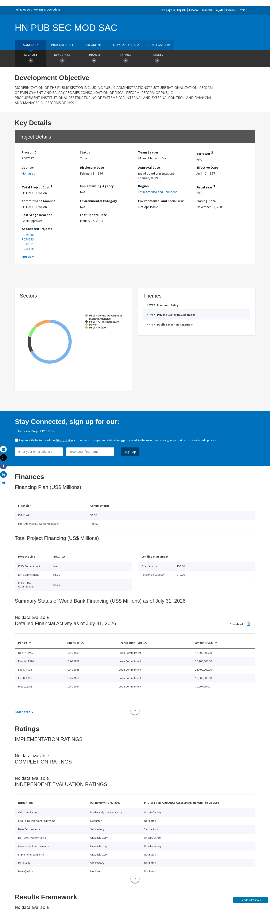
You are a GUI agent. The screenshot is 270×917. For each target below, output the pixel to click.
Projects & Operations (47, 9)
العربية (219, 10)
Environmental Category (98, 201)
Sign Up (130, 452)
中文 (242, 10)
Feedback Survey (251, 900)
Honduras (28, 173)
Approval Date (149, 168)
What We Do (23, 9)
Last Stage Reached (37, 215)
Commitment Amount (38, 201)
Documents (93, 45)
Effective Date (207, 168)
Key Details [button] (62, 58)
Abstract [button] (30, 58)
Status (85, 152)
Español (193, 10)
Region (143, 186)
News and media (126, 45)
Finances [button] (93, 58)
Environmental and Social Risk (161, 201)
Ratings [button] (125, 58)
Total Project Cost (37, 186)
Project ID (29, 152)
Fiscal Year (205, 186)
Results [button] (157, 58)
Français (207, 10)
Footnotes (22, 712)
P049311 (28, 244)
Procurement (62, 45)
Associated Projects (37, 229)
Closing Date (206, 201)
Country (28, 168)
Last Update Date (93, 215)
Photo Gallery (158, 45)
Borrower (204, 153)
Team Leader (148, 152)
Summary (30, 45)
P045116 (28, 249)
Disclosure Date (92, 168)
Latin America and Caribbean (157, 192)
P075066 (28, 235)
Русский (231, 10)
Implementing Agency (97, 186)
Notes (26, 257)
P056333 (28, 239)
